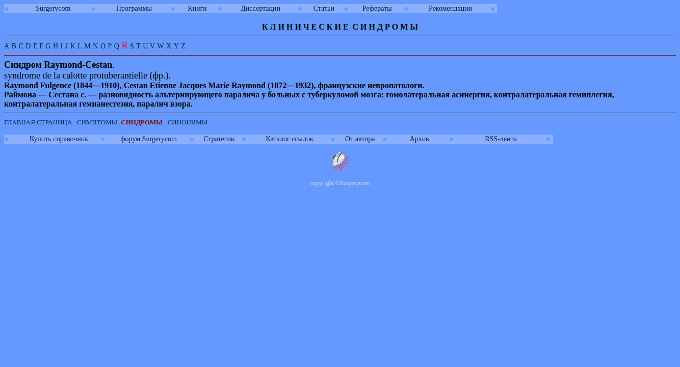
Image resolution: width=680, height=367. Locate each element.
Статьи (323, 8)
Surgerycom (53, 8)
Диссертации (260, 8)
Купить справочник (59, 139)
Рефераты (377, 8)
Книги (197, 8)
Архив (419, 139)
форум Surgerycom (149, 139)
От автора (360, 139)
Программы (134, 8)
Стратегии (218, 139)
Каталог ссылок (289, 139)
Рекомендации (450, 8)
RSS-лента (501, 139)
